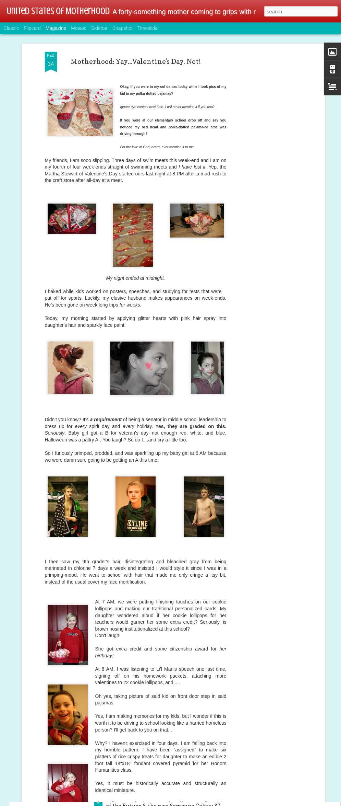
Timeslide (147, 28)
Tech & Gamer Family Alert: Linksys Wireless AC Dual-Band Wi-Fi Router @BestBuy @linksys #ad (169, 724)
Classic (11, 28)
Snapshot (122, 28)
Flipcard (32, 28)
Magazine (56, 28)
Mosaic (78, 28)
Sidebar (99, 28)
